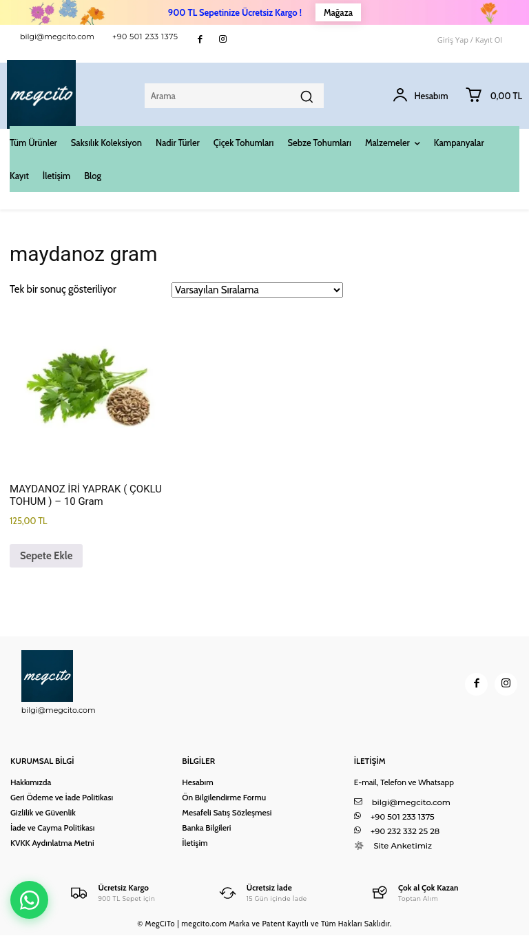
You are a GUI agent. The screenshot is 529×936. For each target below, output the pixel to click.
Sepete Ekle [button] (46, 556)
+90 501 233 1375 (145, 36)
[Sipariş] (257, 290)
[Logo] (113, 893)
